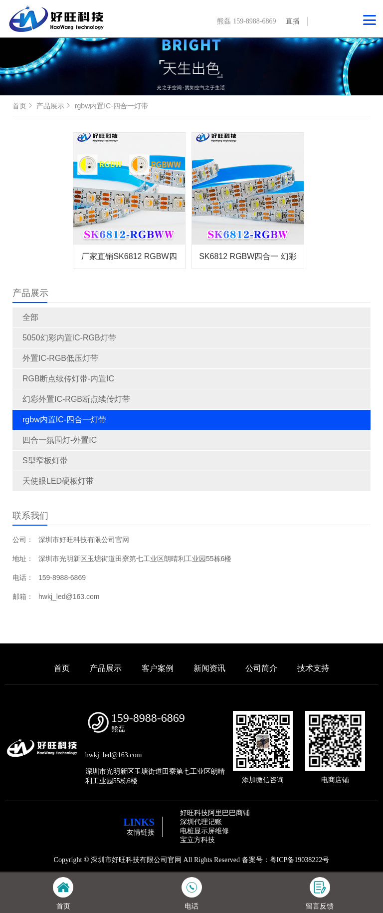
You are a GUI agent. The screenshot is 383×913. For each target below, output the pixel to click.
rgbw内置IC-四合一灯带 (64, 419)
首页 (23, 106)
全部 (30, 317)
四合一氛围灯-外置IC (59, 440)
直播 (293, 21)
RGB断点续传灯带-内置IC (68, 378)
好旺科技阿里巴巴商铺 (215, 813)
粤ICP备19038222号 (300, 860)
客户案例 (158, 668)
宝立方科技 (197, 840)
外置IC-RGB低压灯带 (60, 358)
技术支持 (313, 668)
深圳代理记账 (201, 822)
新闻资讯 (209, 668)
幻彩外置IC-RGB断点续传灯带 (76, 399)
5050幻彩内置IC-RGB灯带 (69, 337)
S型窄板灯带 (45, 460)
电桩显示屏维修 (204, 831)
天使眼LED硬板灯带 (58, 481)
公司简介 (261, 668)
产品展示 (54, 106)
